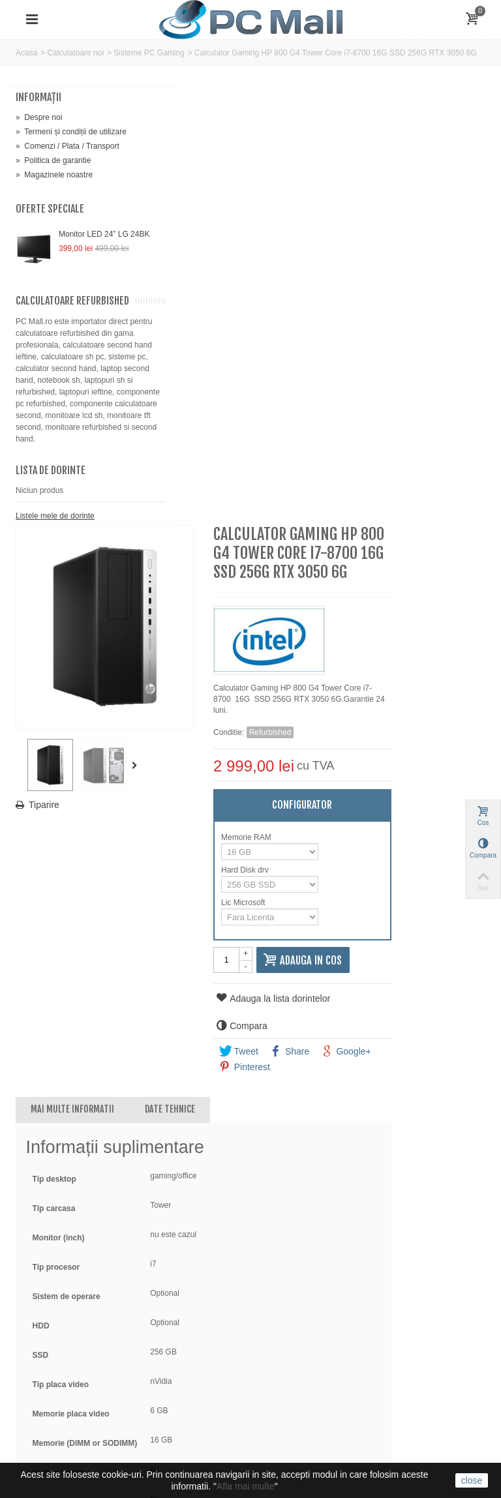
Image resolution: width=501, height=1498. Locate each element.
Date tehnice (292, 690)
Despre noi (39, 117)
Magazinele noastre (54, 198)
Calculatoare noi (75, 52)
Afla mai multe (246, 1486)
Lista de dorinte (50, 572)
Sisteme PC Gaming (149, 52)
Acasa (26, 52)
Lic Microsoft (352, 483)
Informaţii (38, 97)
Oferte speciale (50, 232)
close (472, 1480)
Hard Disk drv (354, 451)
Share (398, 632)
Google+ (454, 632)
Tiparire (166, 351)
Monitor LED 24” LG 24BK (87, 263)
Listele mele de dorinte (55, 618)
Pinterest (352, 648)
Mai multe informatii (195, 690)
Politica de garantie (53, 183)
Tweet (347, 632)
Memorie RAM (355, 418)
